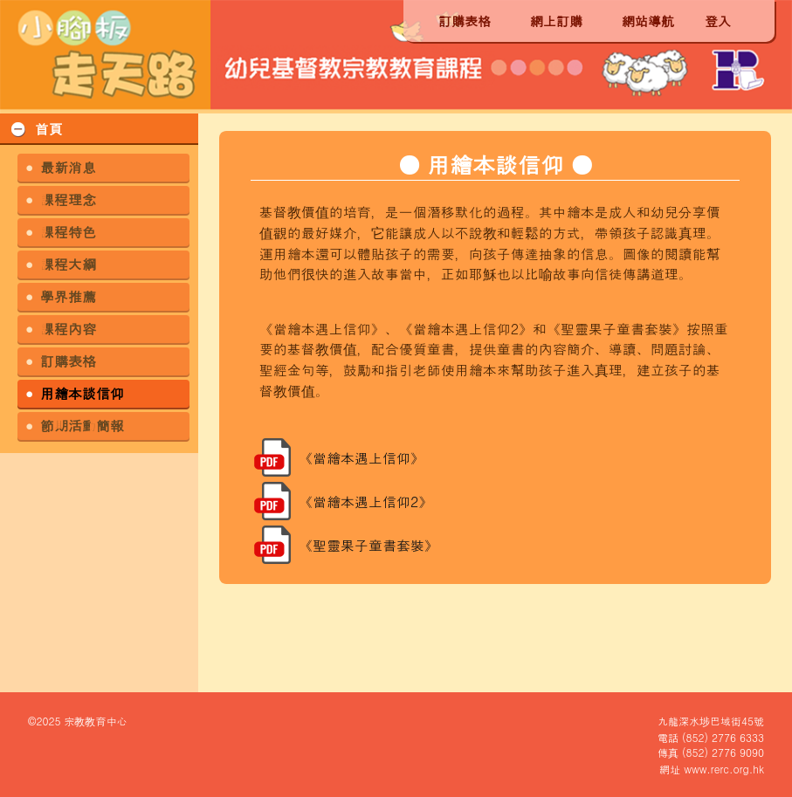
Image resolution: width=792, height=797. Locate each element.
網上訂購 (556, 20)
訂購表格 (464, 20)
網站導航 (648, 20)
